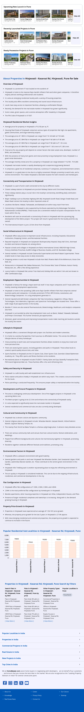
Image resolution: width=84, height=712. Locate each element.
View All (77, 16)
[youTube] (27, 683)
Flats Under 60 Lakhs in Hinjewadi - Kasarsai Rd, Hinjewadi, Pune (31, 608)
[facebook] (5, 683)
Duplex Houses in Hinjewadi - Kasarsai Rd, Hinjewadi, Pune (51, 616)
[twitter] (21, 683)
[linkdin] (16, 683)
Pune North (67, 595)
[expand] (79, 633)
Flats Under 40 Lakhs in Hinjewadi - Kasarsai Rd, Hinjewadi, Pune (31, 601)
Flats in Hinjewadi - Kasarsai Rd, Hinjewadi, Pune (12, 601)
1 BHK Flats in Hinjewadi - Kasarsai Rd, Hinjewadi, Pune (13, 608)
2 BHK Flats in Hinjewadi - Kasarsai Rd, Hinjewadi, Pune (13, 616)
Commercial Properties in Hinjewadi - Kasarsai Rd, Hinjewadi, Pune (51, 601)
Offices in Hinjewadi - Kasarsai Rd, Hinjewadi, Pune (50, 608)
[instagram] (10, 683)
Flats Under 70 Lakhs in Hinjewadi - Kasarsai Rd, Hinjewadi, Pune (31, 616)
